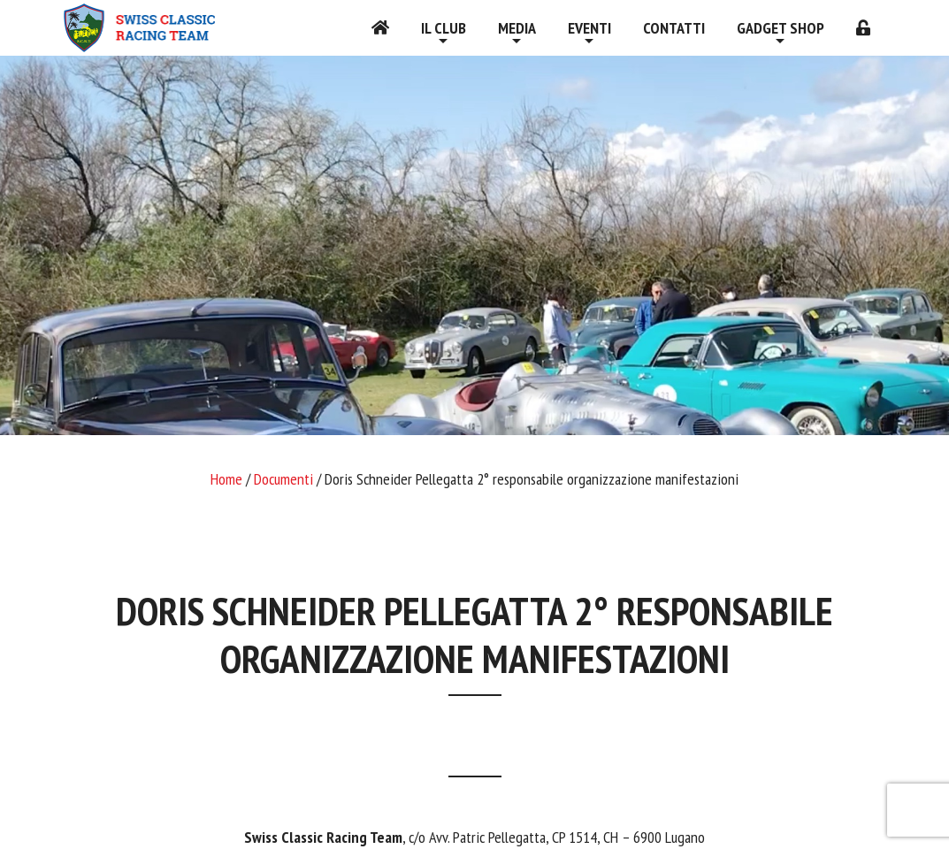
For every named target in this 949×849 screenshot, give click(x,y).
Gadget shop (780, 28)
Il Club (443, 28)
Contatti (674, 28)
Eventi (589, 28)
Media (517, 28)
